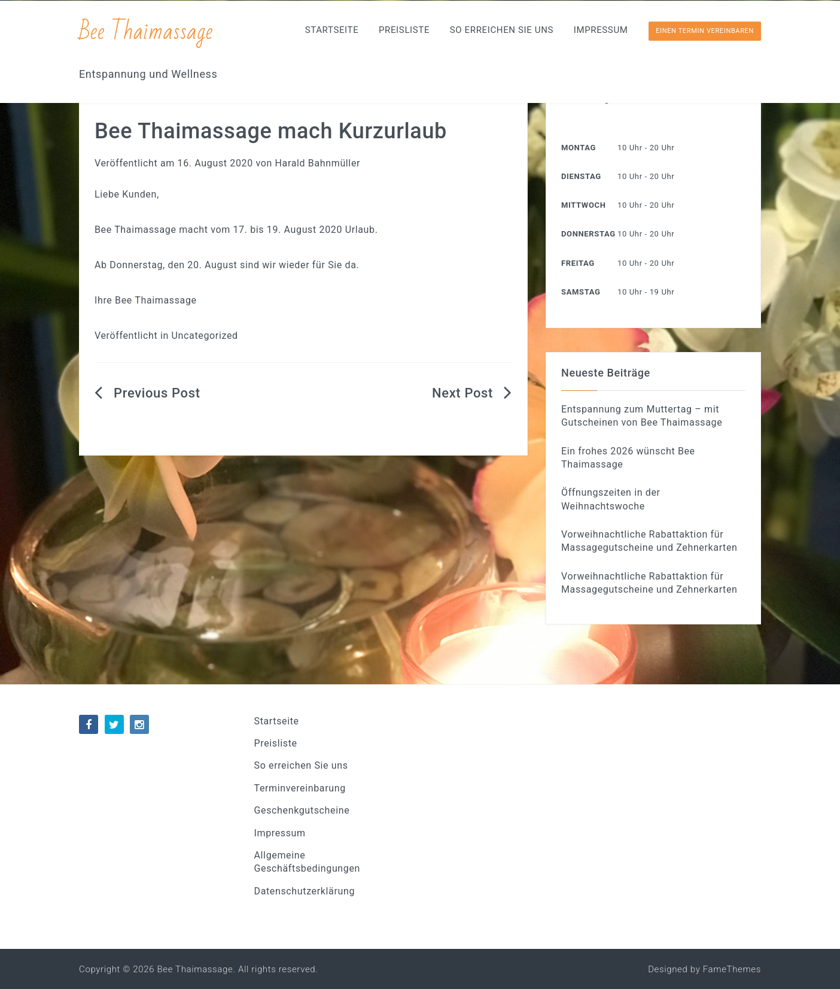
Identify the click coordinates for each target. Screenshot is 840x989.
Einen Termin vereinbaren (705, 31)
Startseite (332, 30)
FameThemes (732, 969)
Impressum (601, 30)
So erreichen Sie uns (501, 30)
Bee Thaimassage (147, 31)
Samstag (580, 291)
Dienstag (581, 176)
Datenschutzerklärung (304, 891)
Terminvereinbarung (300, 788)
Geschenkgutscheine (302, 810)
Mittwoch (583, 205)
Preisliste (404, 30)
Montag (578, 147)
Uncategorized (205, 335)
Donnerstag (588, 233)
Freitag (578, 263)
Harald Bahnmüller (318, 163)
